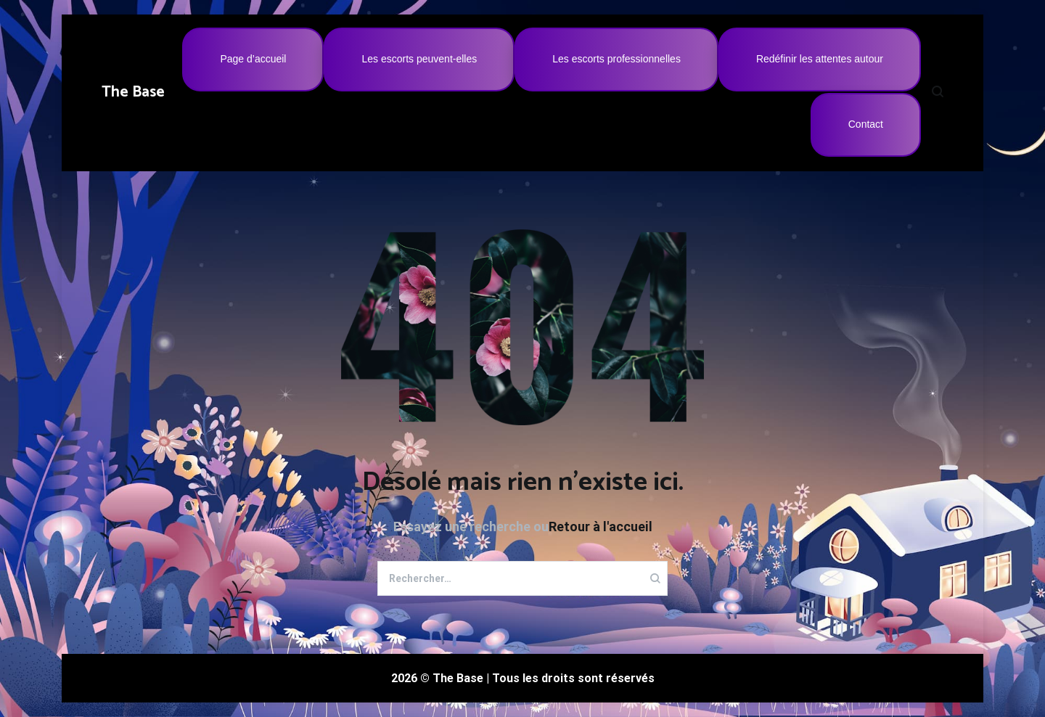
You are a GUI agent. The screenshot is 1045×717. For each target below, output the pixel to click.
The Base (133, 92)
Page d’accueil (253, 59)
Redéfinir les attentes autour (819, 59)
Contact (865, 124)
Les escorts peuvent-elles (419, 59)
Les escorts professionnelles (616, 59)
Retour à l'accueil (600, 526)
